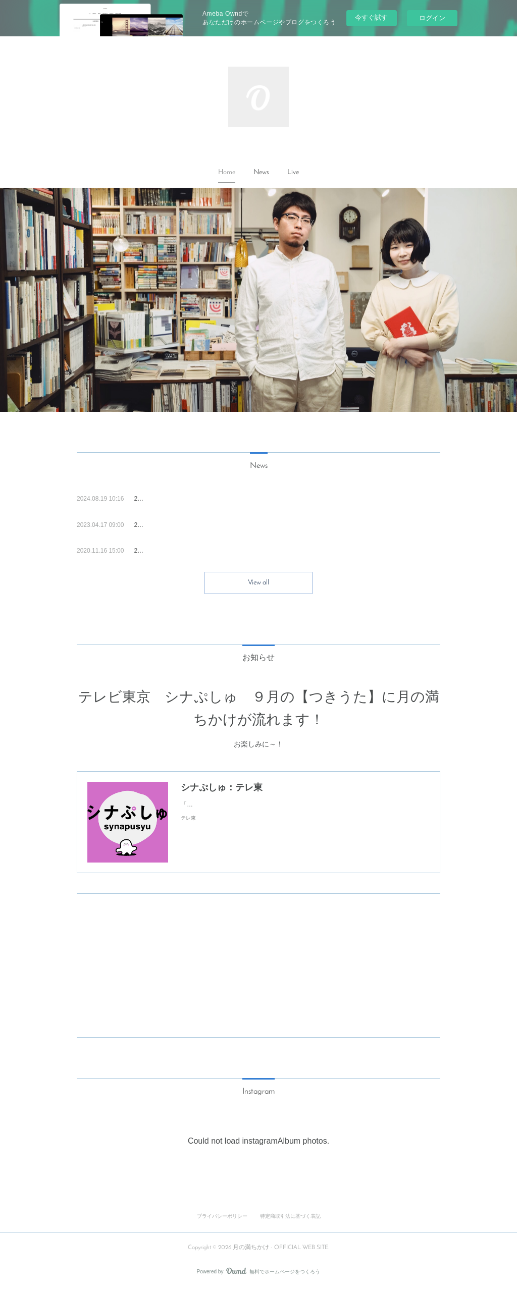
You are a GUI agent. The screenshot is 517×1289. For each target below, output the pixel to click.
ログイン (432, 18)
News (261, 172)
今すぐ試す (371, 17)
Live (293, 172)
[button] (226, 172)
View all (258, 582)
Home (226, 172)
